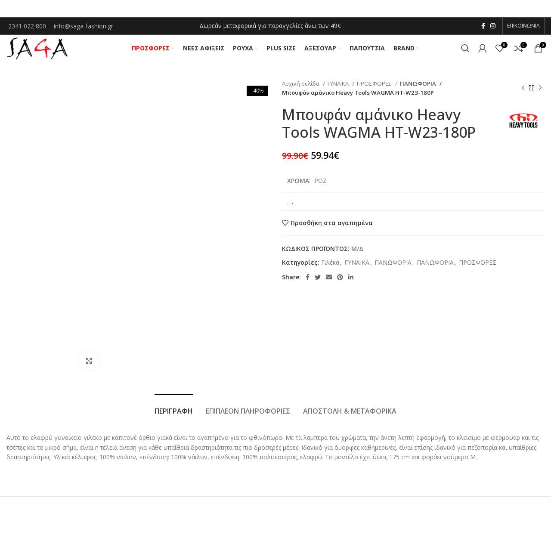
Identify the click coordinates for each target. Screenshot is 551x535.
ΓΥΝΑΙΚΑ (339, 87)
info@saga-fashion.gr (83, 26)
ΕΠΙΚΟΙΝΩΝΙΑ (523, 26)
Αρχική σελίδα (301, 87)
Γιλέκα (330, 266)
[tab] (174, 411)
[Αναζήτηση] (465, 50)
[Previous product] (523, 91)
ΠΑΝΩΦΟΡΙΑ (417, 87)
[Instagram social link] (493, 26)
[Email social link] (328, 281)
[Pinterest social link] (340, 281)
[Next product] (540, 91)
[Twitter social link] (317, 281)
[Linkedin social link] (351, 281)
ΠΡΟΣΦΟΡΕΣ (375, 87)
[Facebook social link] (483, 26)
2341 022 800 (28, 26)
